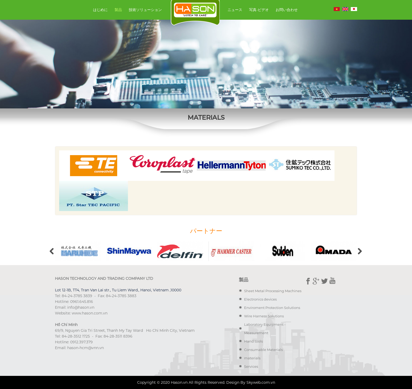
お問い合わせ (287, 9)
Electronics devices (260, 299)
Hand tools (253, 341)
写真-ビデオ (259, 9)
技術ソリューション (145, 9)
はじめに (100, 9)
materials (252, 358)
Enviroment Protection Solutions (272, 308)
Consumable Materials (263, 350)
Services (251, 366)
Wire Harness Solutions (264, 316)
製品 (118, 9)
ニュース (235, 9)
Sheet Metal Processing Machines (272, 291)
